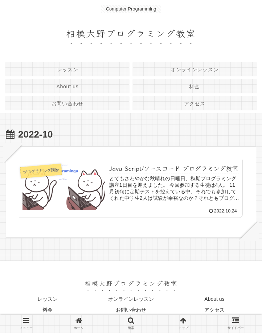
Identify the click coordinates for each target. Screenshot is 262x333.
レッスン (47, 299)
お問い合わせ (131, 310)
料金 (47, 310)
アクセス (214, 310)
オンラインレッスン (131, 299)
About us (214, 299)
